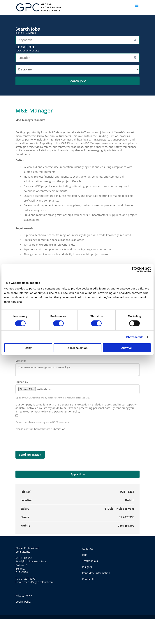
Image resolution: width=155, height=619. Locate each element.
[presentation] (43, 438)
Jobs (84, 554)
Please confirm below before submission (40, 429)
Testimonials (90, 561)
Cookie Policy (23, 601)
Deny (28, 347)
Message (20, 361)
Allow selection (77, 347)
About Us (87, 548)
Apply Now (78, 474)
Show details (134, 336)
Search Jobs (77, 30)
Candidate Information (96, 573)
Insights (87, 567)
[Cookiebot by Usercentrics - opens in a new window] (135, 269)
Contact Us (88, 579)
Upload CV (21, 382)
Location (77, 48)
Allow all (126, 347)
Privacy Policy (23, 595)
